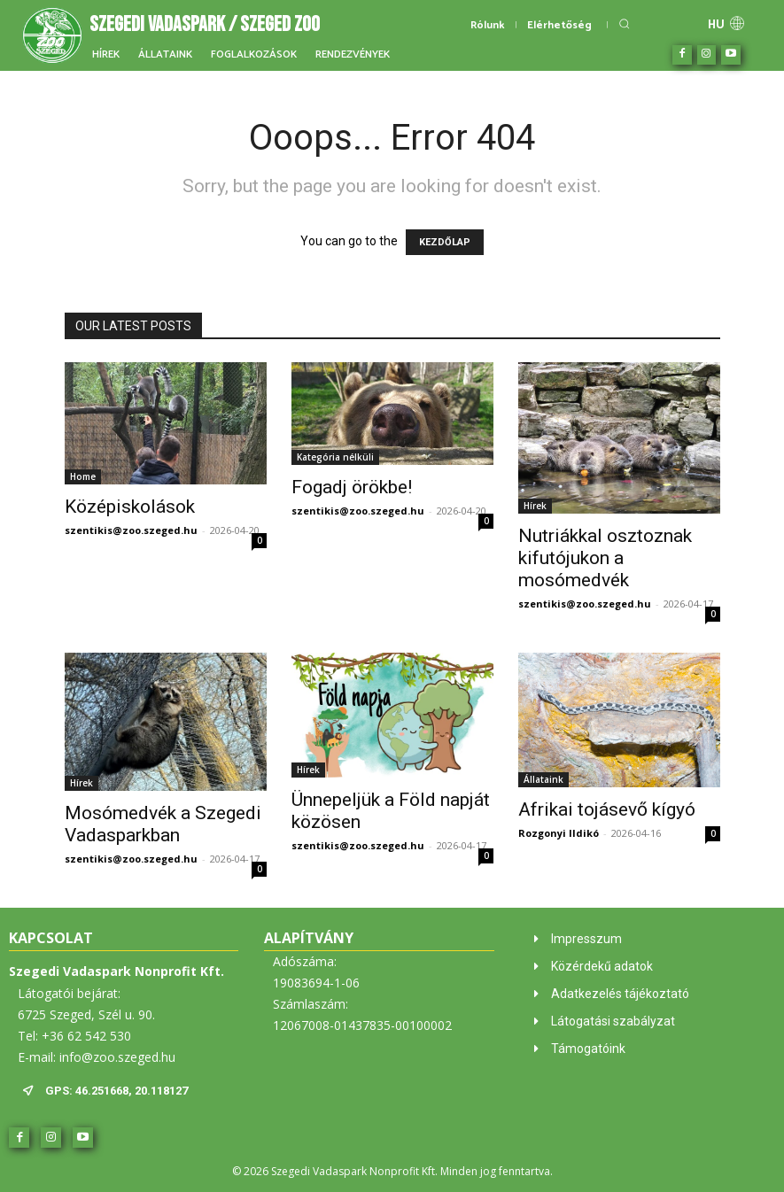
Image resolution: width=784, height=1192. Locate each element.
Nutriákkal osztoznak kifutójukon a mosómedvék (605, 558)
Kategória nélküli (335, 457)
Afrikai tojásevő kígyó (606, 809)
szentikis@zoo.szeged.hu (131, 530)
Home (83, 476)
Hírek (535, 505)
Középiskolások (130, 506)
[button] (624, 23)
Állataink (543, 779)
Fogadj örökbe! (351, 487)
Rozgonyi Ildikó (558, 833)
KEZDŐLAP (444, 242)
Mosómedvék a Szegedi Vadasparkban (163, 824)
